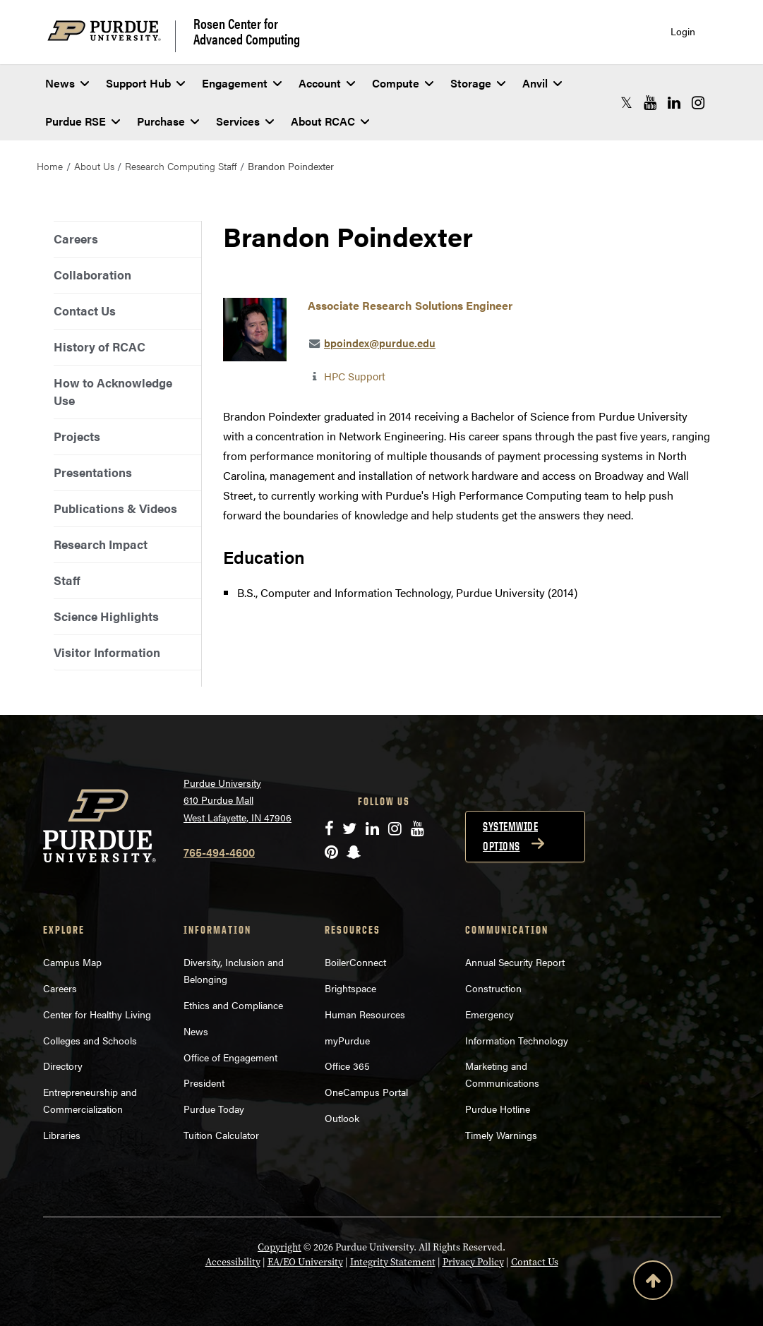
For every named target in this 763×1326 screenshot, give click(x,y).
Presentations (93, 472)
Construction (493, 988)
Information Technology (516, 1040)
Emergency (489, 1014)
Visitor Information (107, 652)
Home (50, 166)
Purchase (168, 121)
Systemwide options (510, 836)
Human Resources (365, 1014)
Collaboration (92, 274)
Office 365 (347, 1066)
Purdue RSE (82, 121)
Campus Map (72, 962)
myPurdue (347, 1040)
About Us (94, 166)
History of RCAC (99, 346)
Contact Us (85, 310)
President (204, 1082)
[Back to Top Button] (653, 1283)
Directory (63, 1066)
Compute (402, 83)
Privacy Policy (473, 1262)
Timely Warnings (501, 1135)
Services (245, 121)
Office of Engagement (230, 1057)
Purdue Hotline (497, 1109)
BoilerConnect (355, 962)
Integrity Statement (392, 1262)
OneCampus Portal (366, 1092)
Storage (477, 83)
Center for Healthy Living (97, 1014)
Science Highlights (106, 616)
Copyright (279, 1247)
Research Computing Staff (180, 166)
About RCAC (330, 121)
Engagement (242, 83)
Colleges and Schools (90, 1040)
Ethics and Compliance (233, 1005)
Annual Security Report (515, 962)
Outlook (342, 1118)
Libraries (61, 1135)
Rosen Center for (246, 31)
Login (683, 31)
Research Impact (101, 544)
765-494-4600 (219, 852)
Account (327, 83)
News (67, 83)
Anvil (542, 83)
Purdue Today (214, 1109)
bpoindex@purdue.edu (379, 342)
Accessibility (232, 1262)
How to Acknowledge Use (113, 391)
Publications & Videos (115, 508)
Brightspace (350, 988)
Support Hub (145, 83)
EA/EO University (305, 1262)
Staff (67, 580)
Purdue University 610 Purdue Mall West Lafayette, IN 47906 (238, 800)
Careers (76, 238)
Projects (77, 436)
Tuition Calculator (221, 1135)
